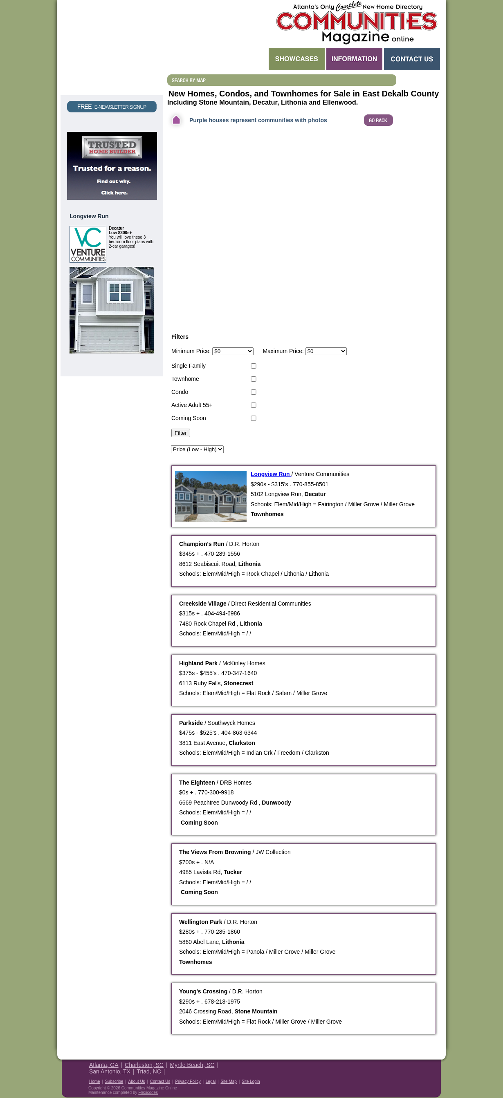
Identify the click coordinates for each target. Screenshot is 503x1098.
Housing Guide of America (416, 1071)
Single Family (188, 365)
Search (217, 59)
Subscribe (114, 1081)
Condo (179, 392)
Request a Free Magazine (112, 47)
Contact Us (412, 59)
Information (354, 59)
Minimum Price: (191, 351)
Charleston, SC (144, 1065)
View (144, 363)
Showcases (297, 59)
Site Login (251, 1081)
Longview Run (271, 474)
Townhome (185, 379)
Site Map (228, 1081)
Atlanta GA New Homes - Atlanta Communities (356, 22)
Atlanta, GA (104, 1065)
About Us (136, 1081)
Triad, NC (149, 1071)
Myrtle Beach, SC (192, 1065)
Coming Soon (188, 418)
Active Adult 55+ (192, 405)
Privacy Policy (187, 1081)
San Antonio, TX (109, 1071)
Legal (211, 1081)
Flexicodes (148, 1092)
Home (94, 1081)
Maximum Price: (283, 351)
